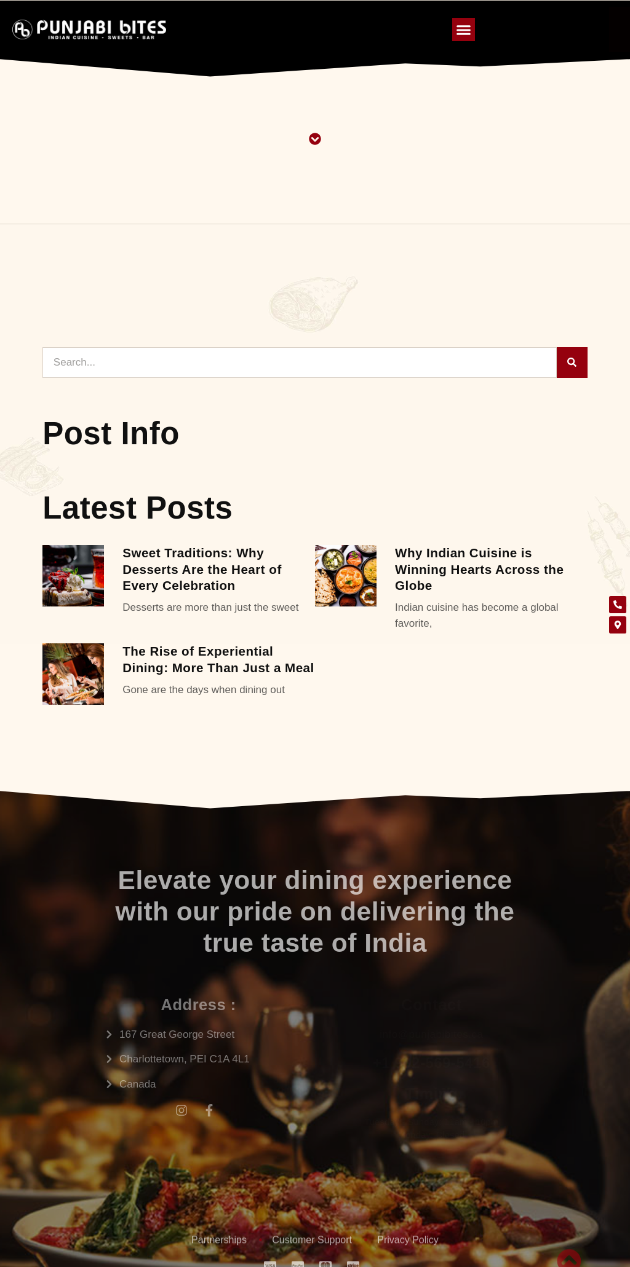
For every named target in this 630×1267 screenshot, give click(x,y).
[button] (464, 29)
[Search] (572, 362)
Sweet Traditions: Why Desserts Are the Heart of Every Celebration (202, 569)
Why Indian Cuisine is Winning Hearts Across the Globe (479, 569)
